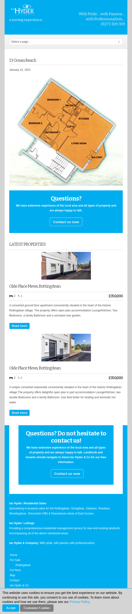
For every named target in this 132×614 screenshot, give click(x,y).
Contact (14, 580)
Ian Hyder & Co (19, 585)
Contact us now (66, 222)
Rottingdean (23, 565)
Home (13, 555)
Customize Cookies (37, 608)
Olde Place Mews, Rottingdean (34, 286)
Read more (19, 326)
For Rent (15, 570)
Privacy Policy (79, 602)
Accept (10, 608)
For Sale (15, 560)
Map (12, 575)
